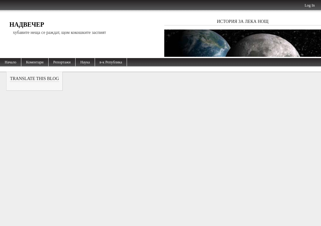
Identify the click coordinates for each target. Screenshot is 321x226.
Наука (85, 62)
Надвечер (26, 24)
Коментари (35, 62)
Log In (310, 5)
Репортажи (62, 62)
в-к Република (111, 62)
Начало (10, 62)
